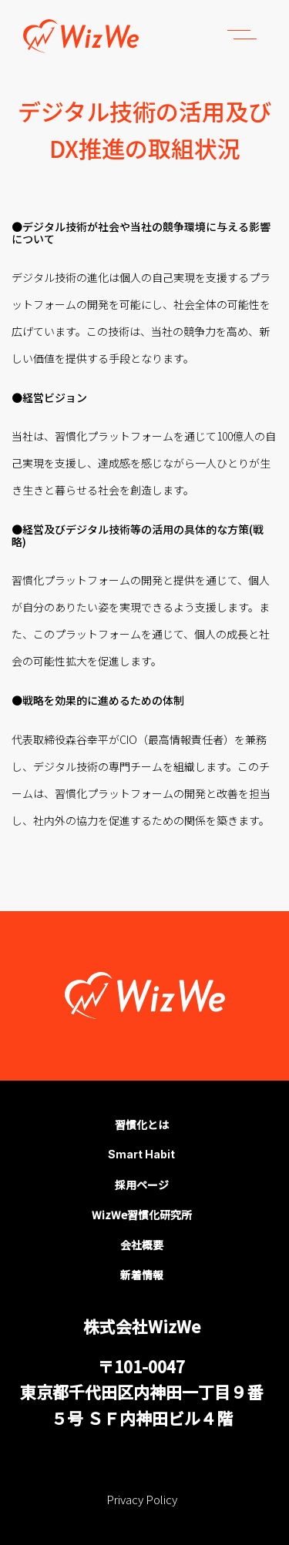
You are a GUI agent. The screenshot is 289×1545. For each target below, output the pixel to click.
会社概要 (141, 1244)
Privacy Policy (141, 1499)
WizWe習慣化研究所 (142, 1214)
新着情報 (141, 1274)
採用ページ (142, 1184)
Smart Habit (141, 1154)
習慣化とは (142, 1124)
